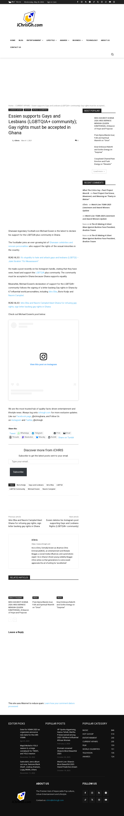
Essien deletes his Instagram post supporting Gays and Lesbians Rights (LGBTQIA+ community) (62, 523)
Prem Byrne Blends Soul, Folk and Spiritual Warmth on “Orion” (42, 604)
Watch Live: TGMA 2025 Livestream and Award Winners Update (97, 204)
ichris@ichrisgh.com (55, 793)
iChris (16, 140)
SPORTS (27, 110)
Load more (99, 168)
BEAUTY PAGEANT (15, 598)
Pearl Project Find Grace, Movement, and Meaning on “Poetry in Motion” (99, 193)
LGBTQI (60, 485)
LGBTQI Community (17, 489)
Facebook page (24, 416)
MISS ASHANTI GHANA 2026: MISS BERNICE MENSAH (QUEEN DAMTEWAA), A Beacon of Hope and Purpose (18, 607)
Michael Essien (34, 489)
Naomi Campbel (16, 295)
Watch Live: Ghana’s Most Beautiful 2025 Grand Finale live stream (67, 758)
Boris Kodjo (21, 485)
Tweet (12, 433)
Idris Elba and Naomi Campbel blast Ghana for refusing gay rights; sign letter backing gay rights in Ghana (25, 523)
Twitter (29, 420)
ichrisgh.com (44, 412)
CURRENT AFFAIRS (22, 105)
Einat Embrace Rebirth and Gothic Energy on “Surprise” (104, 147)
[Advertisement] (62, 79)
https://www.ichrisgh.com (41, 544)
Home (10, 105)
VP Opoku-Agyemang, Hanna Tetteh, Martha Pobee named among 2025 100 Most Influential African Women (67, 733)
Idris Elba (53, 291)
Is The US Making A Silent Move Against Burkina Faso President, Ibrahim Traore (99, 223)
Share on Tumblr (66, 437)
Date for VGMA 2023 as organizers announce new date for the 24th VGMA (30, 730)
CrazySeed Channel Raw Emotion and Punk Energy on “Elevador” (104, 158)
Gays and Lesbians (36, 485)
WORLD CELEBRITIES (40, 110)
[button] (112, 54)
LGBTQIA (40, 272)
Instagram (16, 420)
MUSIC (35, 598)
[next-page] (15, 619)
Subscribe (18, 472)
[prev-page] (10, 619)
